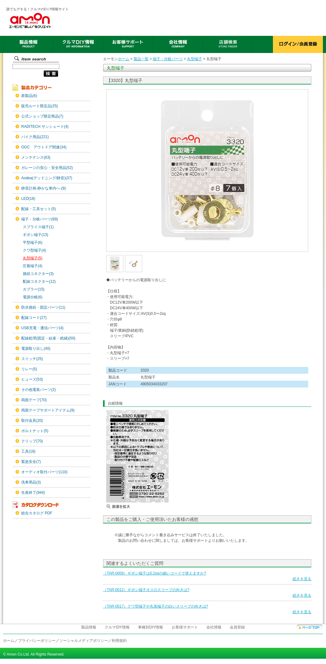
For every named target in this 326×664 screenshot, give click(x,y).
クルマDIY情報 (117, 627)
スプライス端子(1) (38, 227)
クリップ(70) (32, 441)
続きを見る (302, 579)
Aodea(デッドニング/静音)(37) (46, 178)
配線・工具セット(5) (38, 209)
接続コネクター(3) (38, 274)
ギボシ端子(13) (35, 235)
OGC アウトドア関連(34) (44, 147)
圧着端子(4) (32, 266)
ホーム (123, 59)
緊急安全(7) (31, 462)
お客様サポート (185, 627)
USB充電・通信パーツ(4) (42, 328)
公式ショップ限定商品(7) (42, 116)
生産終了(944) (33, 492)
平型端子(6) (32, 242)
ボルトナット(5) (34, 431)
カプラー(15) (33, 289)
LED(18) (28, 198)
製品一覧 (141, 59)
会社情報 (213, 627)
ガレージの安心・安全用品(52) (47, 168)
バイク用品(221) (35, 137)
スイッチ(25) (32, 359)
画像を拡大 (125, 506)
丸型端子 (194, 59)
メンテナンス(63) (35, 157)
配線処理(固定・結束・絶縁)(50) (48, 338)
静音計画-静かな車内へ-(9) (43, 188)
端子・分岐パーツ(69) (39, 219)
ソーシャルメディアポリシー (83, 640)
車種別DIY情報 (150, 627)
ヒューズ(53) (32, 379)
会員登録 (237, 627)
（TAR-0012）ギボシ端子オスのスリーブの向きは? (146, 590)
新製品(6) (29, 96)
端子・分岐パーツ (168, 59)
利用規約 (119, 640)
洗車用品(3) (31, 482)
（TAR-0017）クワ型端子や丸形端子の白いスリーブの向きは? (155, 606)
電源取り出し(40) (35, 348)
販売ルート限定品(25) (39, 106)
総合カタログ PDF (36, 513)
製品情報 (88, 627)
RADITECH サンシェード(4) (44, 126)
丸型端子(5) (32, 258)
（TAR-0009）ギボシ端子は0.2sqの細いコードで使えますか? (154, 573)
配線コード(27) (34, 317)
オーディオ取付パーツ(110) (44, 472)
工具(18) (28, 451)
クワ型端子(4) (34, 250)
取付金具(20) (32, 420)
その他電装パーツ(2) (38, 389)
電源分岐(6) (32, 297)
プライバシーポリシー (37, 640)
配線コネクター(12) (39, 281)
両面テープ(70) (34, 400)
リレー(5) (29, 369)
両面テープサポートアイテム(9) (48, 410)
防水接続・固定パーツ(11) (43, 307)
